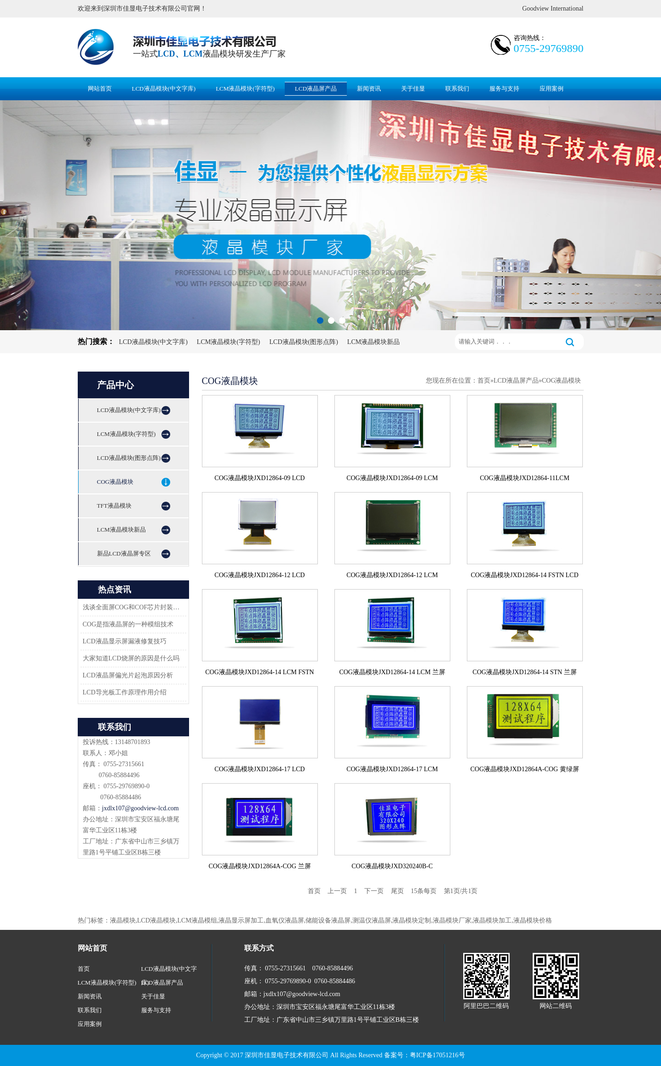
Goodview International (552, 8)
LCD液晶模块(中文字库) (164, 88)
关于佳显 (413, 88)
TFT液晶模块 (114, 505)
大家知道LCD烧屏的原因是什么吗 (131, 658)
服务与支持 (504, 88)
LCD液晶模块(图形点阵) (304, 341)
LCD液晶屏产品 (316, 88)
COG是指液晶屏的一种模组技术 (128, 624)
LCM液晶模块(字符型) (245, 88)
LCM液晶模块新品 (373, 341)
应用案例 (551, 88)
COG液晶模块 (115, 481)
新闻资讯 (369, 88)
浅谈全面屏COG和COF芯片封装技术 (132, 607)
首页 (483, 380)
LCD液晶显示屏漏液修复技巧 (125, 641)
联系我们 (457, 88)
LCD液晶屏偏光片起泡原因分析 (128, 675)
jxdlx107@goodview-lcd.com (140, 808)
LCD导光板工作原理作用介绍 (125, 692)
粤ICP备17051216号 (437, 1055)
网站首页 (100, 88)
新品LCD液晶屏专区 (124, 553)
